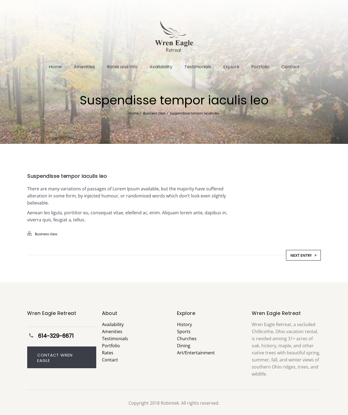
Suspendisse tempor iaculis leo (194, 113)
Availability (161, 67)
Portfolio (260, 67)
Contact (290, 67)
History (184, 324)
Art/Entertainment (196, 353)
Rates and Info (122, 67)
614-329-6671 (56, 336)
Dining (183, 346)
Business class (154, 113)
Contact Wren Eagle (55, 357)
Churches (187, 339)
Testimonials (197, 67)
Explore (231, 67)
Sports (184, 332)
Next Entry (303, 255)
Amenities (84, 67)
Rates (107, 353)
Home (55, 67)
